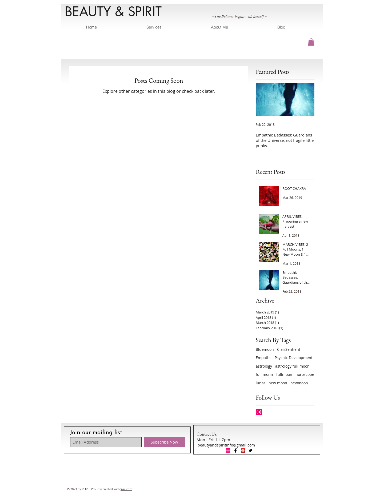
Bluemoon (265, 349)
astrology (264, 366)
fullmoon (284, 374)
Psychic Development (294, 357)
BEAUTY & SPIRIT (113, 11)
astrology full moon (292, 366)
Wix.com (126, 489)
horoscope (304, 374)
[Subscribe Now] (164, 442)
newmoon (299, 382)
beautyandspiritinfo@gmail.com (226, 445)
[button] (311, 42)
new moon (278, 382)
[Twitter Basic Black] (250, 450)
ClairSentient (288, 349)
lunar (260, 382)
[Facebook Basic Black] (235, 450)
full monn (264, 374)
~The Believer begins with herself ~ (239, 16)
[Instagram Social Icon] (259, 412)
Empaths (263, 357)
